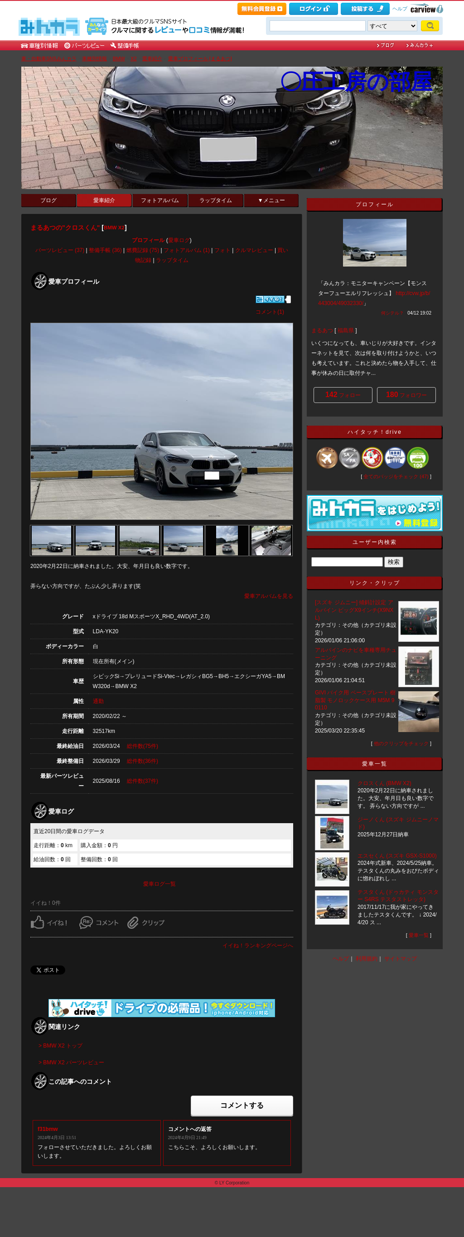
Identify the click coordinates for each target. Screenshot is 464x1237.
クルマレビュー (254, 250)
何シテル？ (392, 312)
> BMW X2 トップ (60, 1046)
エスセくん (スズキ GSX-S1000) (397, 856)
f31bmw (48, 1129)
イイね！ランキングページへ (257, 945)
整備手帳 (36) (105, 250)
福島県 (346, 330)
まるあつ (322, 330)
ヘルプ (399, 8)
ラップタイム (215, 200)
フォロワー (406, 394)
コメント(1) (270, 312)
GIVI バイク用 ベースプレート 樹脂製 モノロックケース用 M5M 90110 (355, 700)
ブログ (48, 200)
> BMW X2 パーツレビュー (71, 1062)
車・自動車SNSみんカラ (49, 58)
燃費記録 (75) (143, 250)
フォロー (343, 394)
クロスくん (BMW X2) (384, 783)
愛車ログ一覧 (159, 884)
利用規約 (366, 959)
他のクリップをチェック (401, 743)
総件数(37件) (142, 781)
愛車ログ (179, 240)
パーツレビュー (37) (60, 250)
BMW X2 (114, 227)
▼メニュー (271, 200)
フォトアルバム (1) (187, 250)
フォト (222, 250)
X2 (133, 58)
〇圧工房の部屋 (356, 82)
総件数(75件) (142, 746)
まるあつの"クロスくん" (65, 227)
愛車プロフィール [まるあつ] (200, 58)
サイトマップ (400, 959)
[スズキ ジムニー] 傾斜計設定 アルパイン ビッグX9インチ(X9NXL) (354, 610)
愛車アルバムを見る (268, 596)
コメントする (242, 1105)
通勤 (98, 701)
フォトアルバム (160, 200)
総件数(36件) (142, 761)
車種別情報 (94, 58)
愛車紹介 (152, 58)
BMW (119, 58)
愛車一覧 (419, 935)
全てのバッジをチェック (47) (396, 476)
